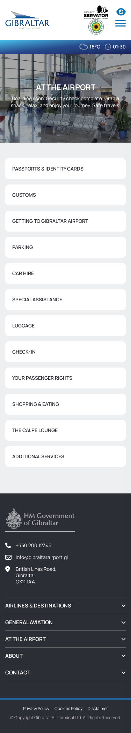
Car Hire (23, 273)
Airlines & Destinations (38, 605)
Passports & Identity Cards (47, 168)
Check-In (24, 351)
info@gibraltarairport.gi (42, 557)
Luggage (23, 325)
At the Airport (25, 639)
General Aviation (29, 622)
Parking (22, 247)
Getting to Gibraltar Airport (50, 221)
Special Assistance (37, 299)
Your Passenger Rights (42, 378)
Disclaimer (98, 708)
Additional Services (38, 456)
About (14, 655)
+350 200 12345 (33, 545)
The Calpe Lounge (35, 430)
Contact (17, 672)
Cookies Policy (68, 708)
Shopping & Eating (35, 404)
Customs (24, 194)
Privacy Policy (36, 708)
